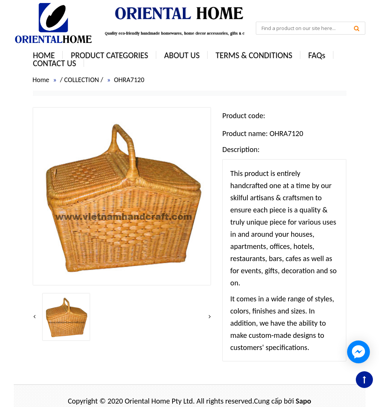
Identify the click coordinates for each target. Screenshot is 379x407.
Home (41, 80)
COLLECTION (81, 80)
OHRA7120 (129, 80)
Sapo (303, 400)
